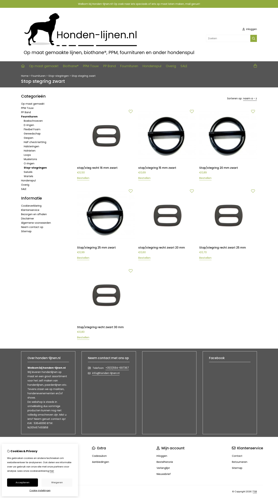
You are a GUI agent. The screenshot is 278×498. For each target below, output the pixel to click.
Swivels (28, 172)
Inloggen (162, 456)
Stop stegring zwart (84, 76)
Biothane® (71, 66)
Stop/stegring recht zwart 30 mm (100, 327)
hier (52, 471)
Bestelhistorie (165, 462)
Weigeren (57, 482)
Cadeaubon (99, 456)
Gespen (28, 138)
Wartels (28, 176)
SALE (183, 66)
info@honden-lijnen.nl (105, 373)
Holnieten (29, 150)
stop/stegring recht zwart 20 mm (161, 247)
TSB (255, 491)
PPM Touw (91, 66)
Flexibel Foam (32, 129)
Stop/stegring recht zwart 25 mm (222, 247)
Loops (27, 155)
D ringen (29, 125)
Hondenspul (152, 66)
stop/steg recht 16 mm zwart (97, 168)
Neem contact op (32, 227)
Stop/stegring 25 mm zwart (96, 247)
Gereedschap (32, 133)
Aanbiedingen (100, 462)
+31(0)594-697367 (117, 368)
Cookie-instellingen (40, 490)
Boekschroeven (33, 121)
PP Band (109, 66)
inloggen (250, 29)
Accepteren (22, 482)
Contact (237, 456)
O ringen (29, 163)
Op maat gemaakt (44, 66)
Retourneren (239, 462)
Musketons (30, 159)
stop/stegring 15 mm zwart (157, 168)
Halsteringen (31, 146)
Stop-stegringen (58, 76)
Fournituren (129, 66)
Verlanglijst (163, 468)
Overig (171, 66)
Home (25, 76)
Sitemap (26, 231)
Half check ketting (35, 142)
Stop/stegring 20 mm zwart (218, 168)
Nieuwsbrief (164, 474)
